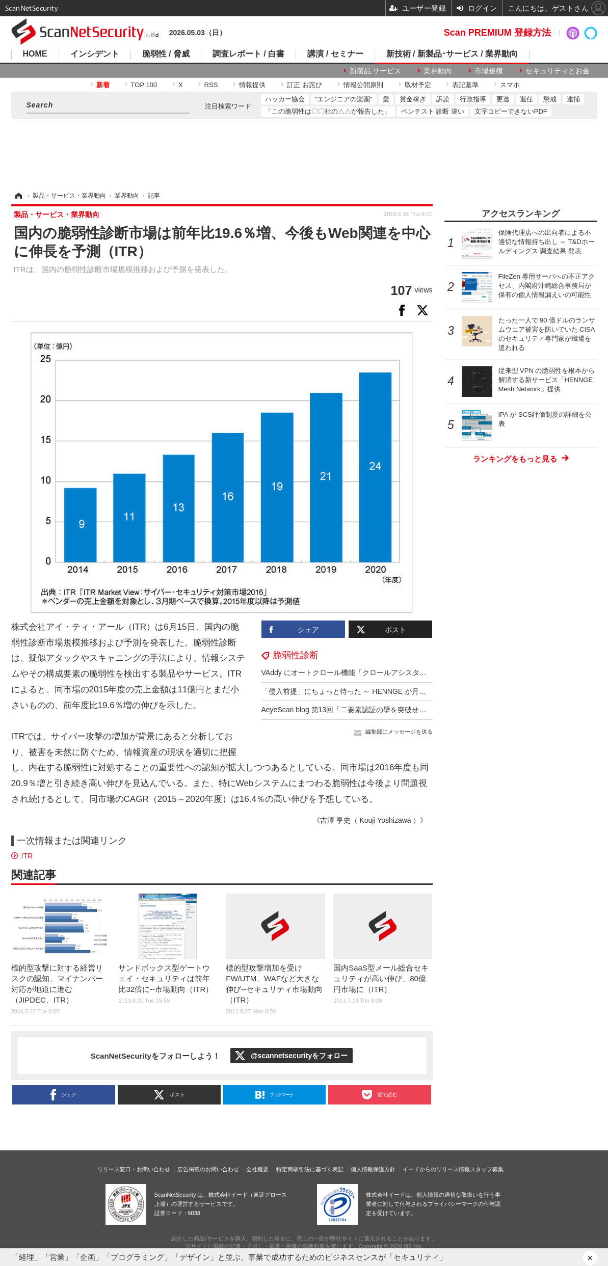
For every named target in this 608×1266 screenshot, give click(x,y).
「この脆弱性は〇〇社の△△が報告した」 (328, 111)
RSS (211, 85)
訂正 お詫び (304, 85)
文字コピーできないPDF (510, 111)
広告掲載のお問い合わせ (208, 1169)
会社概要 (257, 1169)
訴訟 (443, 99)
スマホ (510, 85)
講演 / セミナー (335, 54)
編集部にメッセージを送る (399, 732)
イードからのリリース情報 (436, 1169)
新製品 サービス (376, 71)
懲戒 (550, 99)
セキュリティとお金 (557, 71)
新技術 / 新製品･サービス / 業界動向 (452, 54)
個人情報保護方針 (373, 1169)
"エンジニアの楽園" (344, 99)
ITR (27, 856)
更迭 (503, 99)
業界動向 (438, 71)
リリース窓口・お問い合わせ (133, 1169)
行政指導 (473, 99)
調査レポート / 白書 (248, 54)
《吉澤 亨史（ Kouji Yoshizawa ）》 (370, 820)
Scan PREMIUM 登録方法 (497, 33)
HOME (35, 54)
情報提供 (252, 85)
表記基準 (465, 85)
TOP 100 (144, 85)
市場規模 (488, 71)
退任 (526, 99)
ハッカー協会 (285, 99)
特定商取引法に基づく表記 (309, 1169)
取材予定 (418, 85)
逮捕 (573, 99)
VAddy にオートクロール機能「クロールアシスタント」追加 (358, 672)
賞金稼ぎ (413, 99)
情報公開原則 (363, 85)
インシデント (94, 54)
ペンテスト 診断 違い (432, 111)
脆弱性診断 (296, 655)
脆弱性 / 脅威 (166, 54)
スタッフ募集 (487, 1169)
